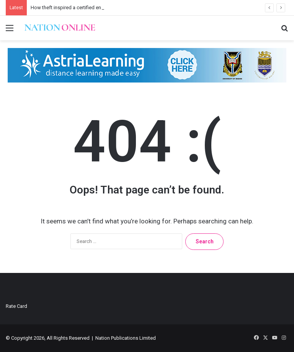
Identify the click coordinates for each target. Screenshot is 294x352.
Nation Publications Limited (125, 338)
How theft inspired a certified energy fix (74, 7)
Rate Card (16, 306)
